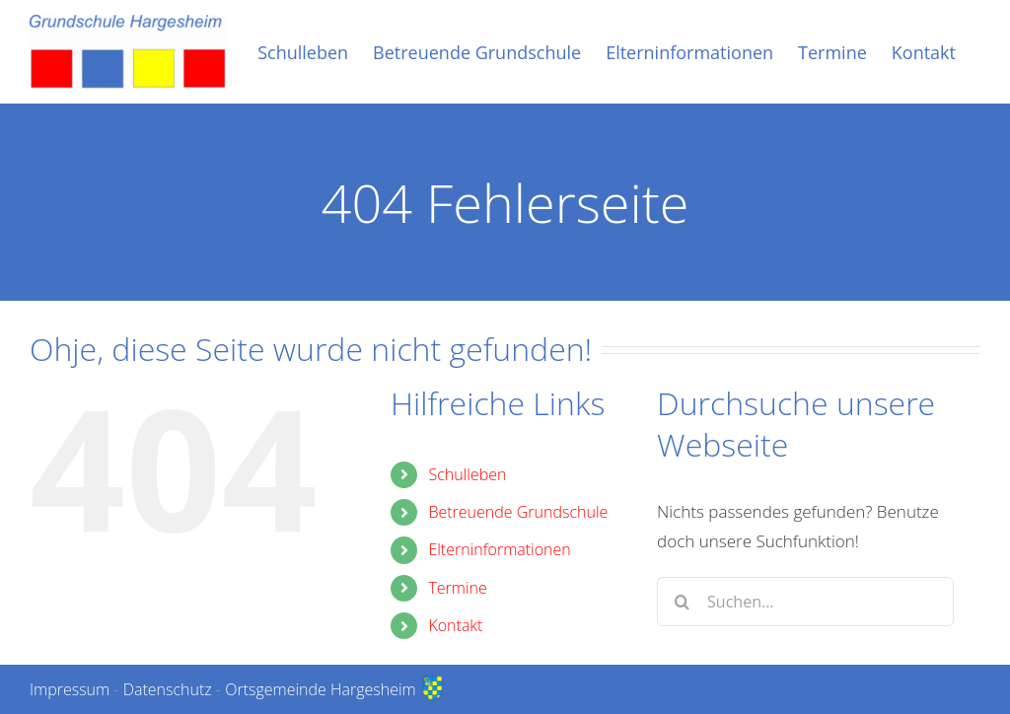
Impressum (69, 689)
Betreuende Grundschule (518, 512)
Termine (457, 588)
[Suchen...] (805, 601)
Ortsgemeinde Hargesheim (335, 689)
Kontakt (455, 625)
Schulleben (467, 474)
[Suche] (681, 601)
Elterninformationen (499, 549)
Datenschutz (167, 689)
